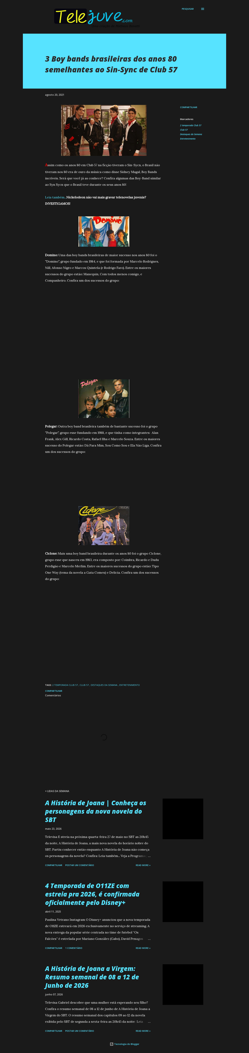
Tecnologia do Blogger (124, 1044)
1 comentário (73, 948)
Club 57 (184, 129)
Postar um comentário (79, 865)
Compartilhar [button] (188, 107)
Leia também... (55, 197)
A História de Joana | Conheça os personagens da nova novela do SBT (95, 811)
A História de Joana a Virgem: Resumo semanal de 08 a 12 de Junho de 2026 (92, 977)
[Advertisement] (104, 306)
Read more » (143, 865)
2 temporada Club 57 (190, 125)
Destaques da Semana (191, 134)
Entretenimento (187, 138)
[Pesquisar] (188, 9)
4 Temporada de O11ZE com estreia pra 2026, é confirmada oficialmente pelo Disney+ (92, 894)
